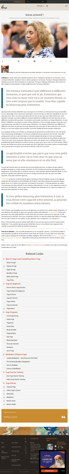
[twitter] (18, 61)
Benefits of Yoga (12, 273)
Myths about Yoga (12, 276)
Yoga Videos (10, 308)
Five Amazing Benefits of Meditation (18, 362)
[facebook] (2, 61)
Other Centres (34, 462)
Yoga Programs (12, 312)
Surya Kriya (10, 326)
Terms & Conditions (24, 471)
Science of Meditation (14, 368)
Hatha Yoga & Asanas (13, 390)
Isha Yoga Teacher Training (15, 376)
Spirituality (10, 394)
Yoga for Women (12, 298)
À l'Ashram (4, 179)
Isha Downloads (4, 452)
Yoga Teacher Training (14, 372)
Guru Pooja (10, 351)
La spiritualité (53, 212)
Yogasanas (10, 323)
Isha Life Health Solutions (16, 460)
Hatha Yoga (10, 319)
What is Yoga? (11, 262)
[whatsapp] (34, 61)
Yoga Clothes (11, 301)
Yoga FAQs (10, 280)
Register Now (49, 470)
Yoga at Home (11, 294)
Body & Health (11, 404)
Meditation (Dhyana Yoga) (16, 354)
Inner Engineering (12, 316)
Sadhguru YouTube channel (35, 245)
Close (63, 471)
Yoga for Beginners (13, 284)
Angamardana (11, 333)
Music (3, 447)
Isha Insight (15, 442)
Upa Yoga (10, 337)
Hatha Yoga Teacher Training (16, 379)
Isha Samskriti (15, 451)
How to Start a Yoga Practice (16, 287)
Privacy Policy (39, 471)
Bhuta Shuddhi (11, 330)
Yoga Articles (11, 383)
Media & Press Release (5, 457)
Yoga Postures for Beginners (16, 291)
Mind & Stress (11, 401)
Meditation (10, 397)
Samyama (10, 347)
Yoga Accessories (12, 305)
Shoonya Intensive (13, 344)
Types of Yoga (11, 270)
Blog (2, 442)
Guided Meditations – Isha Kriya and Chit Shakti (22, 358)
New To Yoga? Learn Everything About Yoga (23, 259)
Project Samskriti (16, 465)
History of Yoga (11, 266)
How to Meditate (12, 365)
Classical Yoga (11, 387)
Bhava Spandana (12, 340)
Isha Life (14, 455)
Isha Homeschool (16, 447)
